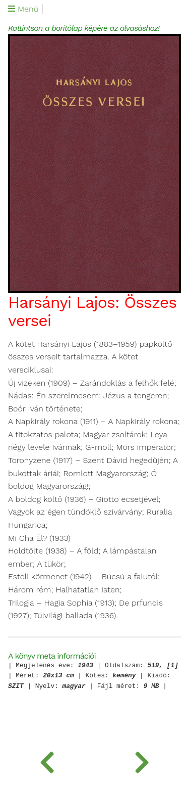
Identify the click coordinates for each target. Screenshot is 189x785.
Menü (23, 9)
